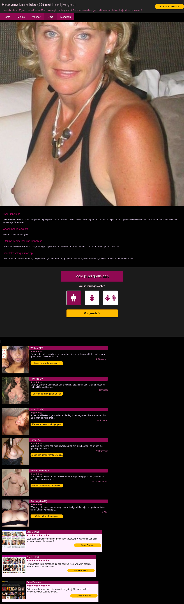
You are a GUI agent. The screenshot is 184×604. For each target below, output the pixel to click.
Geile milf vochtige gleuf (46, 516)
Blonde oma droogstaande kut (46, 485)
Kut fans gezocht (169, 6)
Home (7, 16)
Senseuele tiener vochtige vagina (47, 455)
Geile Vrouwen (84, 595)
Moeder (36, 16)
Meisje (21, 16)
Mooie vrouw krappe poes (46, 363)
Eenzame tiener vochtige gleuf (46, 424)
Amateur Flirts (81, 570)
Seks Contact (87, 545)
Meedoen (65, 16)
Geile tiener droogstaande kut (47, 394)
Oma (50, 16)
